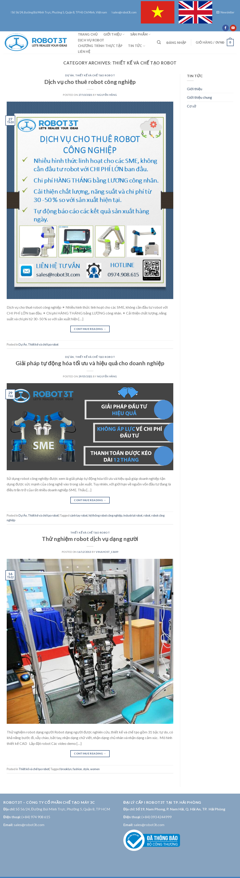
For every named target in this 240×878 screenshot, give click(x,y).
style (86, 769)
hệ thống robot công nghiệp (105, 515)
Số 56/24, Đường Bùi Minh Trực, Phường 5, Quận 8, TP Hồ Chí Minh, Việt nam (59, 12)
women (95, 769)
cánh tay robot (79, 515)
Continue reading (90, 329)
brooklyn (66, 769)
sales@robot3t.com (124, 12)
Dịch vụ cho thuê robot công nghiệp (90, 81)
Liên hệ (84, 51)
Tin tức (136, 46)
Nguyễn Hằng (107, 94)
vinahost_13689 (107, 551)
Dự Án (69, 75)
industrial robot (132, 515)
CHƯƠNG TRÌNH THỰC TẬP (100, 46)
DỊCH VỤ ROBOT (91, 40)
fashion (77, 769)
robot (147, 515)
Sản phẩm (140, 34)
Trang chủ (88, 34)
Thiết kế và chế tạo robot (95, 75)
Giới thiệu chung (199, 97)
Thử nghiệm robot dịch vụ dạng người (90, 538)
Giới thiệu (114, 34)
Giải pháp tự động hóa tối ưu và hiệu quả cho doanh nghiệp (90, 363)
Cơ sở (191, 106)
